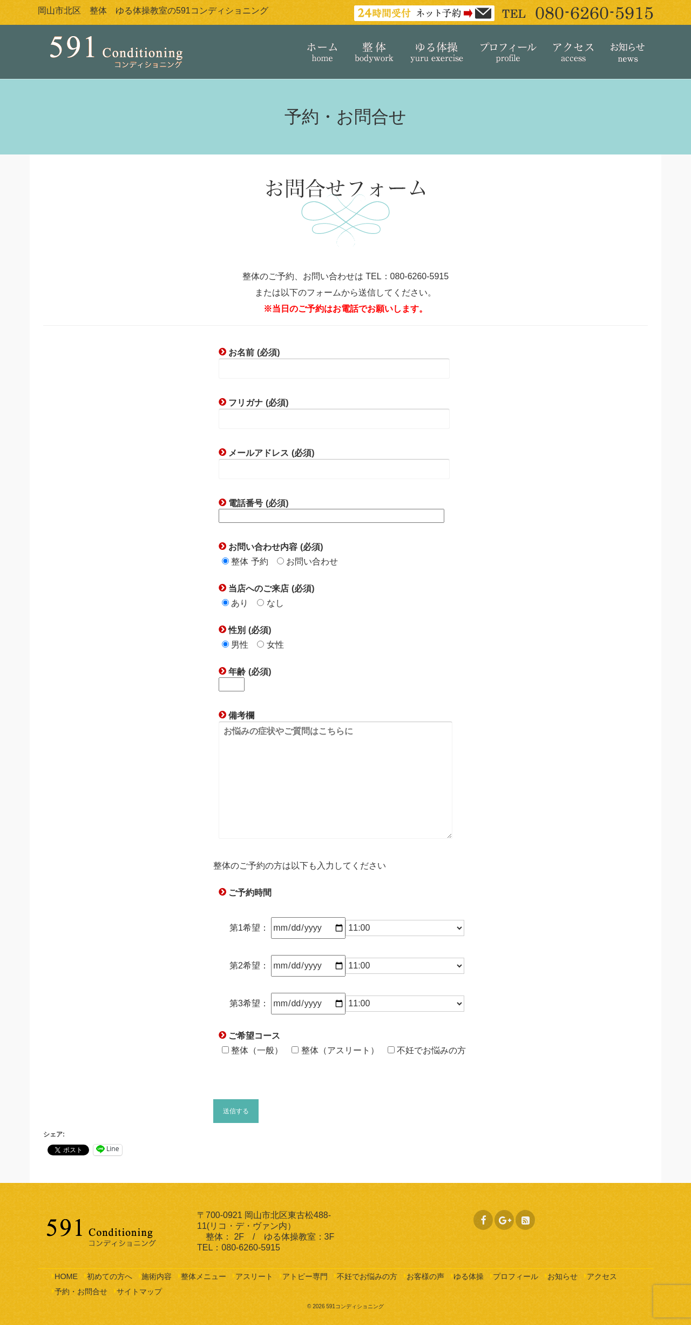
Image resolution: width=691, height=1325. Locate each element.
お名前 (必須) (334, 360)
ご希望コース (253, 1035)
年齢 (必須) (245, 678)
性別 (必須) (249, 630)
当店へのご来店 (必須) (270, 588)
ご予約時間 (249, 892)
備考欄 (335, 775)
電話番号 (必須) (331, 509)
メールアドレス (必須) (334, 460)
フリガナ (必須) (334, 410)
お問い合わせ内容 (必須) (274, 546)
